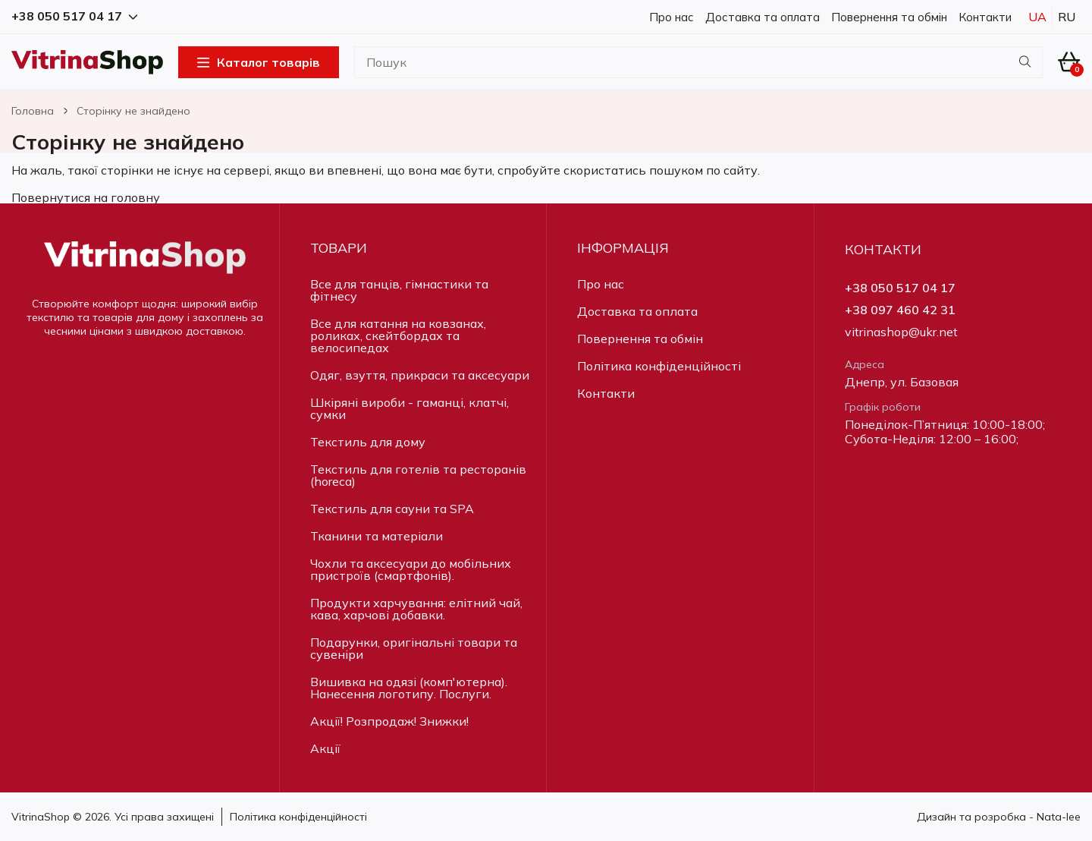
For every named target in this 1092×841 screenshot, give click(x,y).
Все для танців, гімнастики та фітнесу (399, 290)
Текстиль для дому (367, 442)
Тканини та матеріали (376, 536)
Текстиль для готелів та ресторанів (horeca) (418, 475)
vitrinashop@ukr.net (901, 332)
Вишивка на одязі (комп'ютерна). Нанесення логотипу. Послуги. (408, 688)
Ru (1066, 17)
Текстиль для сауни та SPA (392, 508)
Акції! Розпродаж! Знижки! (389, 721)
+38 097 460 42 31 (900, 310)
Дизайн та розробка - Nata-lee (999, 816)
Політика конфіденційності (659, 366)
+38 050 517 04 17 (900, 288)
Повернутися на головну (85, 197)
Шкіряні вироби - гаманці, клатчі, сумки (409, 408)
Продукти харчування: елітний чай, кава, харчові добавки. (416, 609)
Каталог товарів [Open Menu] (258, 62)
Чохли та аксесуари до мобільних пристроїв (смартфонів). (410, 569)
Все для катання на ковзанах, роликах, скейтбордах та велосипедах (398, 335)
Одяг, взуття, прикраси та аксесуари (419, 375)
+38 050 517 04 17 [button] (74, 16)
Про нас (671, 17)
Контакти (985, 17)
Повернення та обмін (889, 17)
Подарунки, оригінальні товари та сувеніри (413, 648)
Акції (325, 748)
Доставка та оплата (762, 17)
